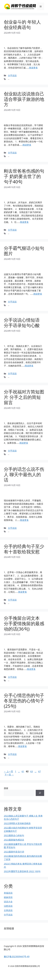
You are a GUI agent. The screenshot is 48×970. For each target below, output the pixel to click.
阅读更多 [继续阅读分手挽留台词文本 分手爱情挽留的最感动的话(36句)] (31, 669)
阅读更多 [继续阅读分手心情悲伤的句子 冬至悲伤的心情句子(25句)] (22, 746)
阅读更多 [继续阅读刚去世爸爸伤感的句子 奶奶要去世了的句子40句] (24, 222)
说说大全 (8, 901)
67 (39, 771)
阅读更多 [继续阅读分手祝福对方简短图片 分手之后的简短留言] (23, 442)
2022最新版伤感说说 (14, 839)
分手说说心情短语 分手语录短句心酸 (22, 322)
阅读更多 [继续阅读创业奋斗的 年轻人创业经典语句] (33, 67)
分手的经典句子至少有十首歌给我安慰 (24, 549)
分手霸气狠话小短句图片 (24, 250)
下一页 (9, 774)
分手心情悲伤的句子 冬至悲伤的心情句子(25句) (24, 700)
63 (31, 771)
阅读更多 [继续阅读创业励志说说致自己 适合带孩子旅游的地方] (27, 144)
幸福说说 (8, 892)
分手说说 (12, 75)
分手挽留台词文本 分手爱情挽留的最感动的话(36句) (24, 623)
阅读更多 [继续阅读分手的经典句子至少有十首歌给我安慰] (22, 591)
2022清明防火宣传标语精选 (17, 823)
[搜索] (40, 793)
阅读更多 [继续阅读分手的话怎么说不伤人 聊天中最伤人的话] (24, 520)
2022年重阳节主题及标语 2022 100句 (22, 871)
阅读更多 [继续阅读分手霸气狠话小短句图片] (37, 293)
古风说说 (8, 910)
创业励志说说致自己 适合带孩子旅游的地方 (24, 99)
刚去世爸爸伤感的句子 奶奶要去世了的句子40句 (24, 176)
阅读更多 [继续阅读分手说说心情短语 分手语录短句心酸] (29, 365)
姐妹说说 (8, 897)
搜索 (6, 788)
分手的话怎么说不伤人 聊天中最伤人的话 (24, 474)
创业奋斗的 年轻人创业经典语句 (22, 24)
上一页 (8, 771)
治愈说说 (8, 905)
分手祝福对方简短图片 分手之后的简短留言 (24, 397)
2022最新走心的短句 (14, 835)
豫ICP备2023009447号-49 (16, 956)
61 (23, 771)
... (19, 771)
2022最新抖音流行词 (14, 851)
